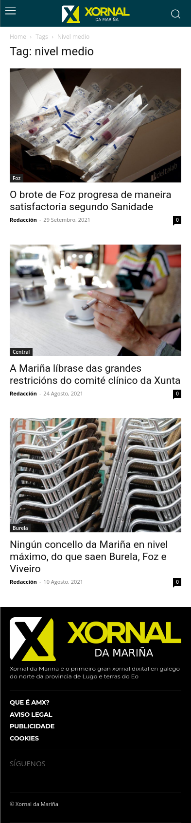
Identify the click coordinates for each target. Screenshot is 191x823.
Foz (16, 178)
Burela (20, 528)
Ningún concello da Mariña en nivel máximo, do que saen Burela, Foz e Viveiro (89, 557)
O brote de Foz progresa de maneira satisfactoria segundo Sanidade (91, 201)
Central (21, 351)
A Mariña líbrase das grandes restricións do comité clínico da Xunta (95, 374)
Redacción (23, 219)
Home (18, 37)
